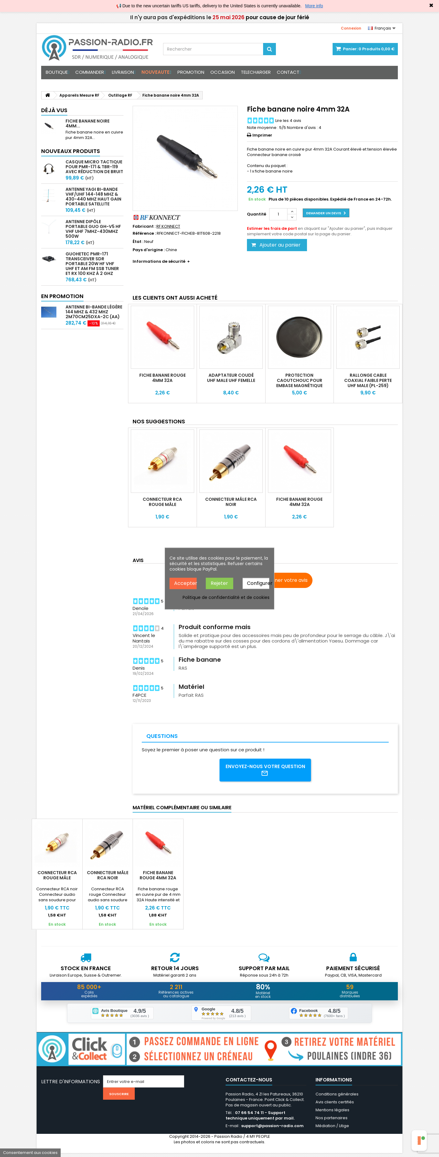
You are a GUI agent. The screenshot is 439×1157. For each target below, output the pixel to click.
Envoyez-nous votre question (265, 771)
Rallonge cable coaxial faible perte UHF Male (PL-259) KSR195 (368, 383)
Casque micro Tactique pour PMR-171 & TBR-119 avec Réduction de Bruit (94, 167)
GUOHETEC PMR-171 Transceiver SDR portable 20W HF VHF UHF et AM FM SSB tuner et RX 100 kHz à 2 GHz (92, 263)
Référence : (144, 233)
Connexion (351, 28)
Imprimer (262, 135)
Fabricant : (144, 226)
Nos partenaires (332, 1122)
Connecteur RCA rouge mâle (162, 501)
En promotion (62, 296)
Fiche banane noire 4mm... (87, 123)
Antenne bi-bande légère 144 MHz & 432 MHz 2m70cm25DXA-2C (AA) (94, 312)
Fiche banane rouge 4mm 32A (162, 377)
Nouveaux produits (70, 151)
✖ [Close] (431, 5)
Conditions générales (337, 1098)
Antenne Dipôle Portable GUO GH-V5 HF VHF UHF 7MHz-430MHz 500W (93, 229)
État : (138, 241)
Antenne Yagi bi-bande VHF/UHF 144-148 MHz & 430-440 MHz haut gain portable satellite (93, 196)
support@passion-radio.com (272, 1130)
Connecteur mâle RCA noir (231, 501)
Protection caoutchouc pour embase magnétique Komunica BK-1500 (299, 383)
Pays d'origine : (149, 250)
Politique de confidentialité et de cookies (226, 597)
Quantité (256, 214)
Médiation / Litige (332, 1130)
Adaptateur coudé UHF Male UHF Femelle (231, 377)
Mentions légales (332, 1114)
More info (314, 5)
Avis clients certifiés (335, 1106)
